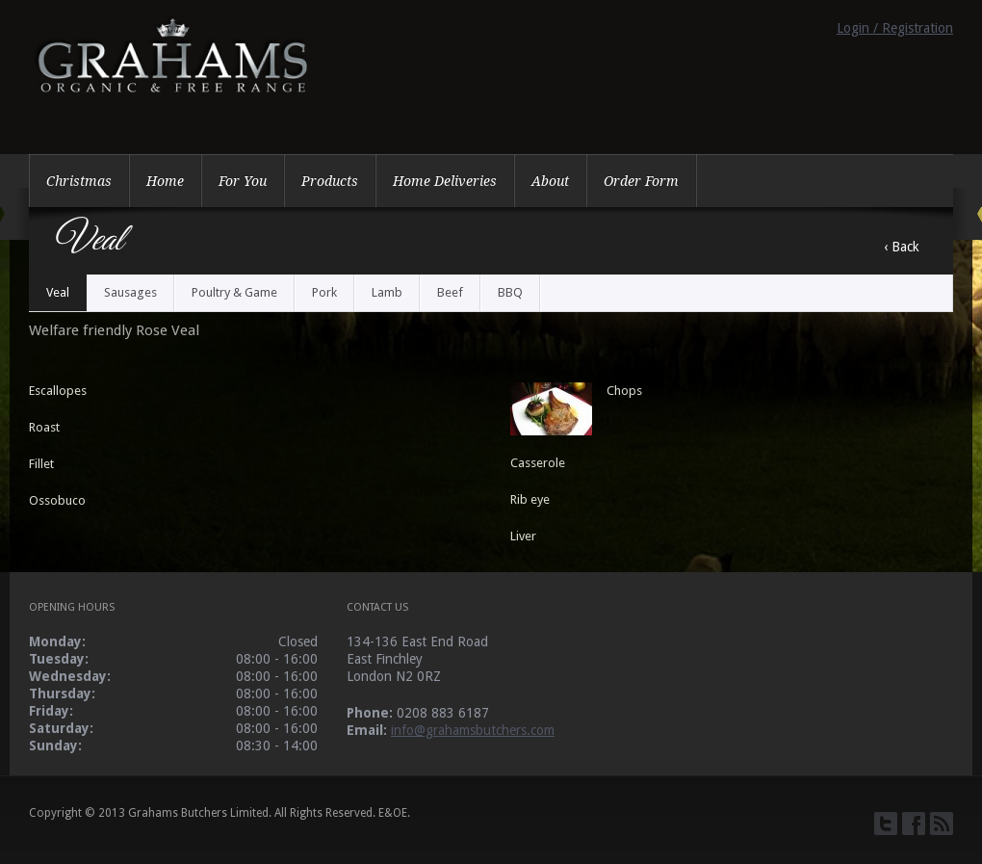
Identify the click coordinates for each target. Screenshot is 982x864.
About (550, 181)
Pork (324, 292)
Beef (450, 292)
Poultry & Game (234, 292)
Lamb (387, 292)
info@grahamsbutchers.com (473, 730)
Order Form (641, 181)
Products (329, 181)
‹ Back (901, 246)
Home (165, 181)
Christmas (79, 181)
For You (243, 181)
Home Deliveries (445, 181)
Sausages (130, 292)
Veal (57, 292)
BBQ (510, 292)
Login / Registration (895, 28)
